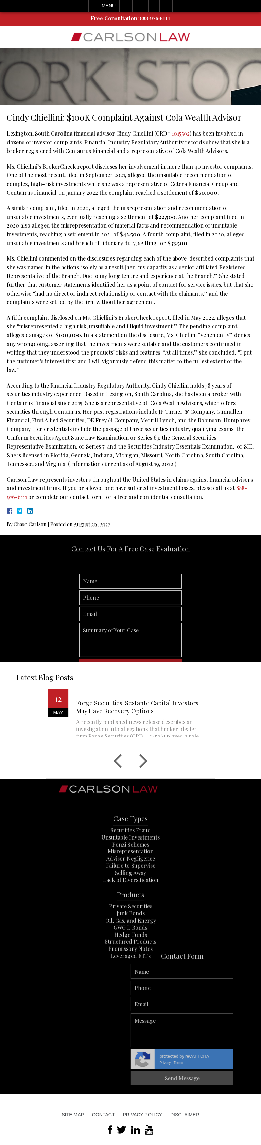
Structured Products (130, 968)
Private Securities (130, 933)
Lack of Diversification (130, 907)
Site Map (73, 1114)
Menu (109, 6)
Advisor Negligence (130, 885)
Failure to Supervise (130, 892)
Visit (154, 6)
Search (166, 6)
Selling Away (130, 900)
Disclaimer (184, 1114)
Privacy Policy (142, 1114)
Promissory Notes (130, 975)
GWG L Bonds (130, 954)
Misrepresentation (131, 878)
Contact (103, 1114)
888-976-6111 (155, 18)
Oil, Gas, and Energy (130, 947)
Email (140, 6)
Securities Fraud (130, 857)
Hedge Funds (130, 962)
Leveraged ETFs (130, 983)
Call (126, 6)
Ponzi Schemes (130, 871)
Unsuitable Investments (130, 864)
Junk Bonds (131, 940)
